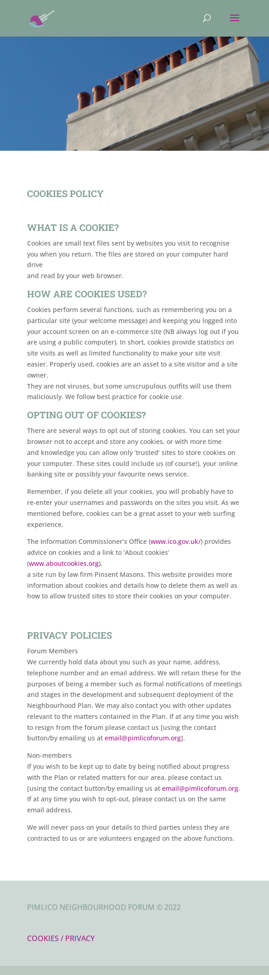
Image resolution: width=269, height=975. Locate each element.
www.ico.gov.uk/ (176, 541)
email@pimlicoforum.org (143, 738)
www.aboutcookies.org (64, 563)
